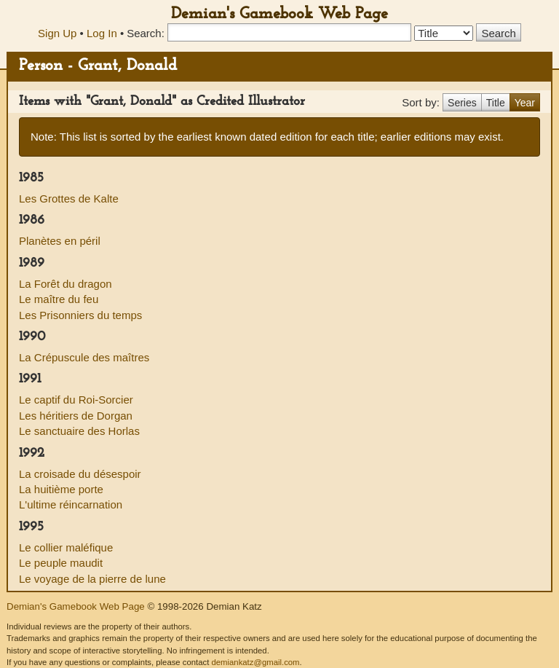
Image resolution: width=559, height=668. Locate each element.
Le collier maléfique (66, 547)
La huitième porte (61, 489)
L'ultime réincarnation (70, 504)
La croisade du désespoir (80, 474)
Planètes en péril (59, 241)
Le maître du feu (58, 299)
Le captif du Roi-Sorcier (76, 399)
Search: (145, 33)
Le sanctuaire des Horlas (79, 431)
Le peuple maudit (61, 563)
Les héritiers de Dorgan (75, 415)
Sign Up (57, 33)
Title (495, 103)
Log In (102, 33)
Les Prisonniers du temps (80, 315)
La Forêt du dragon (65, 284)
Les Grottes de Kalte (69, 198)
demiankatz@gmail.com (255, 662)
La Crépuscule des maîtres (84, 357)
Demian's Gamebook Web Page (279, 14)
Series (462, 103)
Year (525, 103)
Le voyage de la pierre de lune (92, 579)
